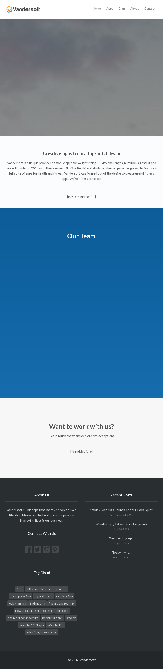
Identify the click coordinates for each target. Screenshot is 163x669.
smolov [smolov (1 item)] (71, 618)
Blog (122, 8)
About (134, 8)
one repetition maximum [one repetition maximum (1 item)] (23, 618)
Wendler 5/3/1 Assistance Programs (121, 524)
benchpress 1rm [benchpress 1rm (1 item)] (21, 596)
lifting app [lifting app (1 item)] (62, 610)
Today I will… (121, 552)
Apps (109, 8)
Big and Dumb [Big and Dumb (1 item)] (43, 596)
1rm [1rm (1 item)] (19, 589)
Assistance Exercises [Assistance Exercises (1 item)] (53, 589)
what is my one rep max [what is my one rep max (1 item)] (41, 632)
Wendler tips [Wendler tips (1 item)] (56, 625)
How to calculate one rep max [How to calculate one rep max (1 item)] (33, 610)
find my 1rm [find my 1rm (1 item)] (37, 603)
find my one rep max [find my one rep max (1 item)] (61, 603)
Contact (149, 8)
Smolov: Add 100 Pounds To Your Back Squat (121, 510)
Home (97, 8)
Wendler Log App (121, 538)
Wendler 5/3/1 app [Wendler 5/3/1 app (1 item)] (32, 625)
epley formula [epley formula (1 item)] (17, 603)
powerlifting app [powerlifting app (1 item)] (52, 618)
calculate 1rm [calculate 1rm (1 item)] (64, 596)
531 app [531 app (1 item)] (31, 589)
